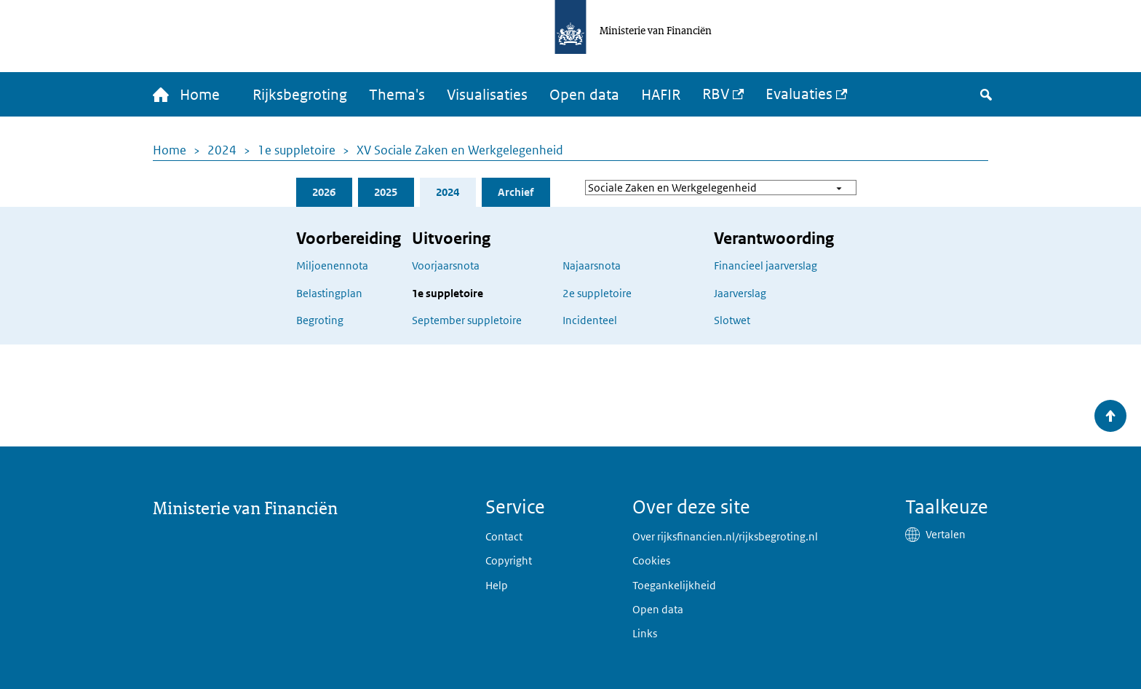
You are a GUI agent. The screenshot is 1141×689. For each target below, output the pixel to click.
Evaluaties (799, 94)
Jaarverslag (740, 293)
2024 (221, 150)
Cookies (651, 560)
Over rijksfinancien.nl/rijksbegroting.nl (725, 536)
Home (169, 150)
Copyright (508, 560)
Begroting (319, 320)
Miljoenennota (332, 265)
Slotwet (732, 320)
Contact (503, 536)
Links (644, 633)
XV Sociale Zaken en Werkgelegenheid (460, 150)
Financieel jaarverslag (765, 265)
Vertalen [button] (946, 534)
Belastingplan (329, 293)
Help (496, 585)
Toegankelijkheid (674, 585)
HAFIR (660, 94)
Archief (515, 192)
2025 (385, 192)
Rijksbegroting (300, 94)
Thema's (397, 94)
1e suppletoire (296, 150)
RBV (715, 94)
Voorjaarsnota (446, 265)
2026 (323, 192)
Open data (584, 94)
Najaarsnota (591, 265)
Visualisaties (487, 94)
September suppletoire (467, 320)
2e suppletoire (597, 293)
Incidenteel (589, 320)
